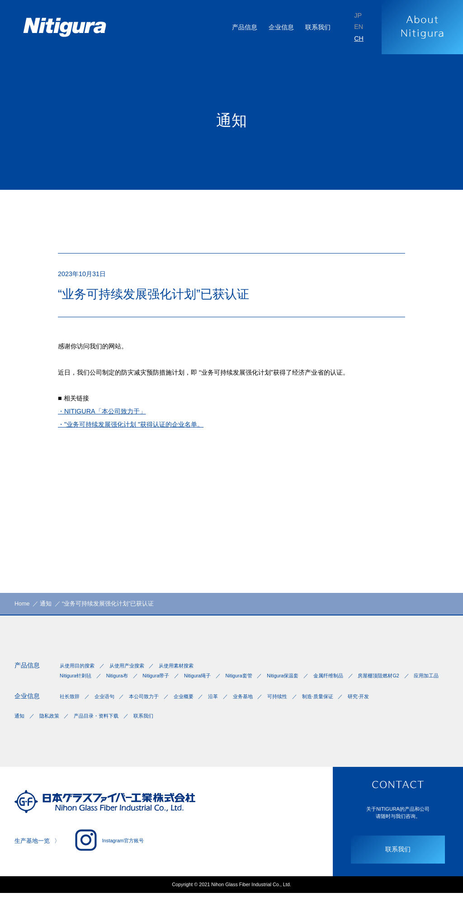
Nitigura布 (123, 682)
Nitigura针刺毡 (77, 682)
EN (358, 27)
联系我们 (314, 27)
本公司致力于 (152, 713)
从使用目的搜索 (79, 671)
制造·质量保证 (342, 713)
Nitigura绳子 (212, 682)
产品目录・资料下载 (104, 735)
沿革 (227, 713)
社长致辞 (70, 713)
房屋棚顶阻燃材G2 (82, 690)
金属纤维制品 (356, 682)
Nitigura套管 (257, 682)
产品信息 (28, 670)
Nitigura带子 (166, 682)
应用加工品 (134, 690)
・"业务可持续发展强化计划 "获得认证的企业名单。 (141, 436)
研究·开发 (387, 713)
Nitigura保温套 (306, 682)
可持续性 (298, 713)
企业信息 (28, 713)
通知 (19, 735)
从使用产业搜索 (133, 671)
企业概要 (195, 713)
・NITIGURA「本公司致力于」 (107, 421)
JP (357, 14)
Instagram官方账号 (115, 861)
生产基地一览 (33, 861)
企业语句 (108, 713)
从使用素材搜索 (187, 671)
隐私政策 (52, 735)
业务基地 (260, 713)
